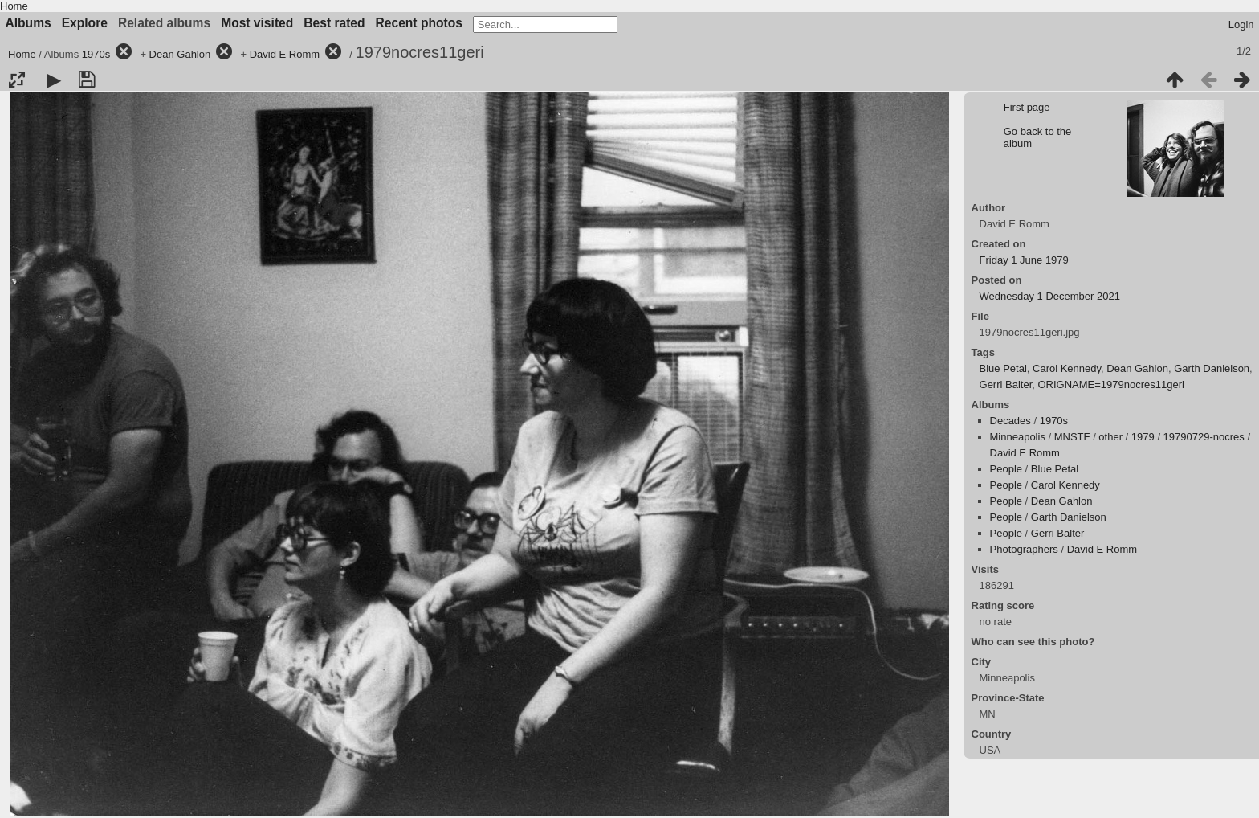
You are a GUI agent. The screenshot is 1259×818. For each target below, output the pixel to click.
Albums (28, 23)
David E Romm (285, 54)
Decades (1010, 421)
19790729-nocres (1204, 437)
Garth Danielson (1211, 368)
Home (14, 6)
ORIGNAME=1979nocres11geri (1111, 384)
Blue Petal (1003, 368)
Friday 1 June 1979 (1024, 260)
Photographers (1024, 549)
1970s (96, 54)
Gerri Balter (1006, 384)
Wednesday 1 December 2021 (1050, 296)
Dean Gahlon (180, 54)
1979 (1143, 437)
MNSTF (1072, 437)
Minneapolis (1017, 437)
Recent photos (419, 23)
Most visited (257, 23)
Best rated (334, 23)
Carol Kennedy (1067, 368)
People (1006, 469)
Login (1241, 24)
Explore (85, 23)
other (1110, 437)
